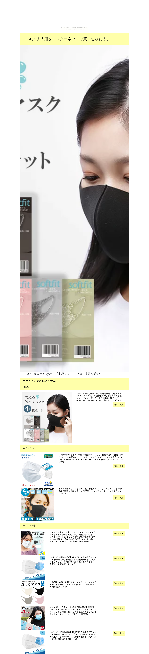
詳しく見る (119, 404)
